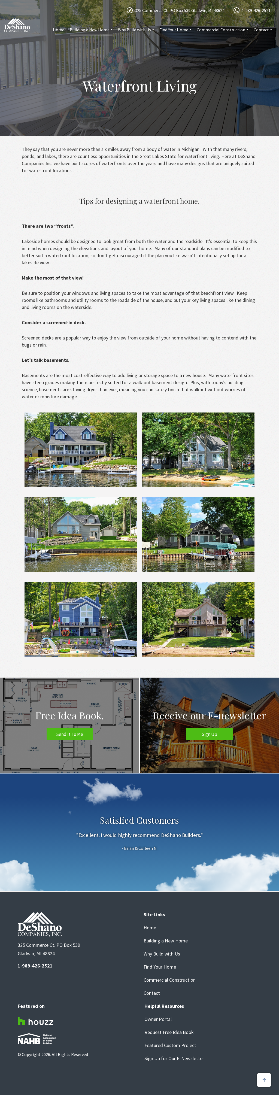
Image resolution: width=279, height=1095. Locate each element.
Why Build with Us (134, 29)
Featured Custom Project (170, 1045)
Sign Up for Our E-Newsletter (174, 1058)
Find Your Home (173, 29)
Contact (261, 29)
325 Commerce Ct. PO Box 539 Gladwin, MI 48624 (180, 10)
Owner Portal (158, 1019)
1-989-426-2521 (256, 10)
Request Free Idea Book (169, 1032)
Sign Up (209, 734)
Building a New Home (90, 29)
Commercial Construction (221, 29)
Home (58, 29)
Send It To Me (69, 734)
